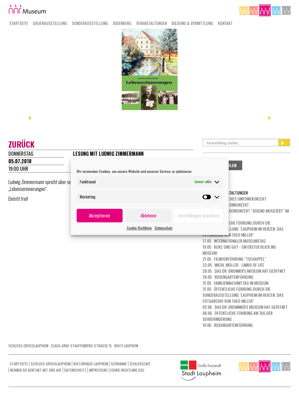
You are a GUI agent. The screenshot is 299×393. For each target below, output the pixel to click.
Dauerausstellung (50, 23)
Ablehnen (148, 215)
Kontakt (225, 23)
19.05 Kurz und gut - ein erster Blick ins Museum (239, 250)
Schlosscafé (140, 363)
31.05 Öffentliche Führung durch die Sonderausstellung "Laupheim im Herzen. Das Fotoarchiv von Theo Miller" (243, 295)
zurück (21, 144)
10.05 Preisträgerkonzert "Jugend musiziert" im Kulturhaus (246, 213)
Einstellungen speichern (198, 215)
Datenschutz (163, 227)
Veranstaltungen (151, 23)
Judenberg (122, 23)
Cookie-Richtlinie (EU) (126, 370)
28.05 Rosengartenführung (228, 277)
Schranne (119, 363)
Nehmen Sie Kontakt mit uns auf (36, 370)
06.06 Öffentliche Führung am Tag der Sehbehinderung (238, 316)
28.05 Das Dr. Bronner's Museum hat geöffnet (244, 271)
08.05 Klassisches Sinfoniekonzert (234, 198)
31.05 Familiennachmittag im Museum (235, 283)
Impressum (98, 370)
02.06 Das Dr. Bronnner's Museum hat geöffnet (245, 307)
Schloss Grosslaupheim (51, 363)
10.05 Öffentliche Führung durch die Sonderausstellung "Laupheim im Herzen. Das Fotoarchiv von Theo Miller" (243, 229)
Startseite (18, 23)
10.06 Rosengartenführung (228, 325)
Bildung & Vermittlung (192, 23)
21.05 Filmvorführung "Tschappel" (234, 259)
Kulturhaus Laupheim (90, 363)
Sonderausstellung (90, 23)
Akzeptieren (99, 215)
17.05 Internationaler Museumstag (234, 241)
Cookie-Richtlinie (139, 227)
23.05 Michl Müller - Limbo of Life (233, 265)
